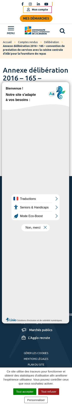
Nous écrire (27, 240)
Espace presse (35, 306)
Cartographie (34, 322)
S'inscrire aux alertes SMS (30, 294)
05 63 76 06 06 (29, 230)
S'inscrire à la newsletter (41, 274)
